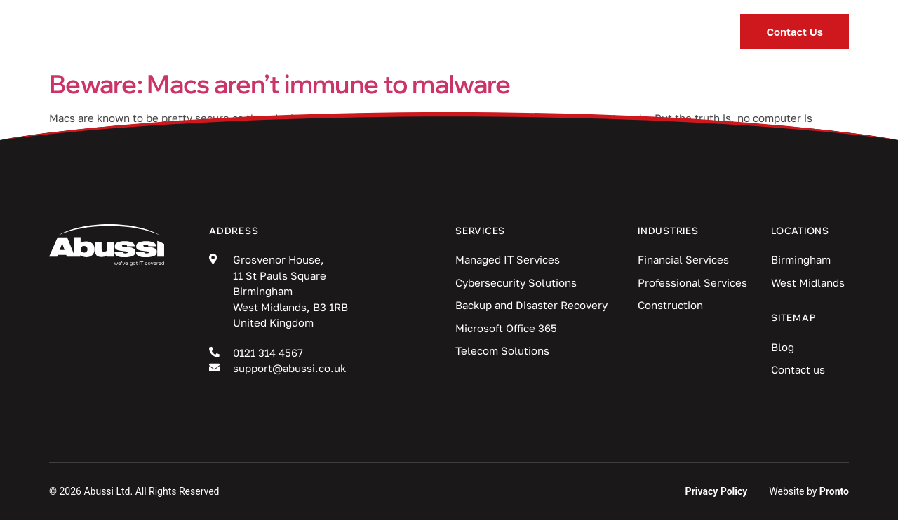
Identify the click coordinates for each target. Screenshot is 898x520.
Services (293, 32)
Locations (599, 32)
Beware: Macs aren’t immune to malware (279, 84)
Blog (503, 31)
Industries (407, 32)
